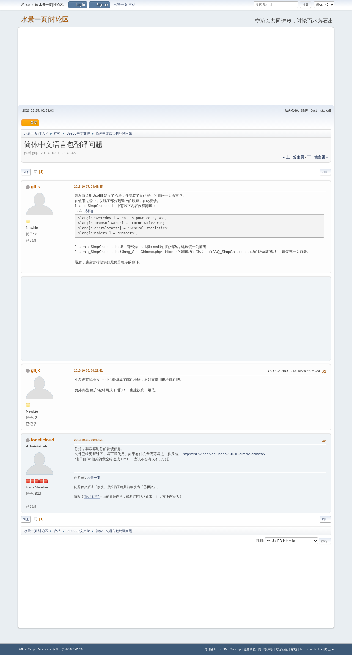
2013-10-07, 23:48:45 (88, 186)
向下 (26, 172)
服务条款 (250, 649)
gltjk (35, 186)
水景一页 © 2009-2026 (68, 649)
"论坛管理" (92, 496)
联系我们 (282, 649)
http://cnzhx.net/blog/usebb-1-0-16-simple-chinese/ (224, 454)
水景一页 (93, 478)
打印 (325, 172)
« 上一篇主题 (293, 157)
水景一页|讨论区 (45, 19)
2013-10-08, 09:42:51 (88, 439)
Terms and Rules (311, 649)
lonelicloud (42, 440)
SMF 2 (22, 649)
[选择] (88, 211)
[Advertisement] (176, 65)
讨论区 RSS (212, 649)
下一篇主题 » (317, 157)
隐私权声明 (265, 649)
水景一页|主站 (124, 4)
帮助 (294, 649)
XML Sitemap (232, 649)
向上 (26, 519)
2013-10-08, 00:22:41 (88, 370)
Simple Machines (39, 649)
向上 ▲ (329, 649)
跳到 (259, 541)
